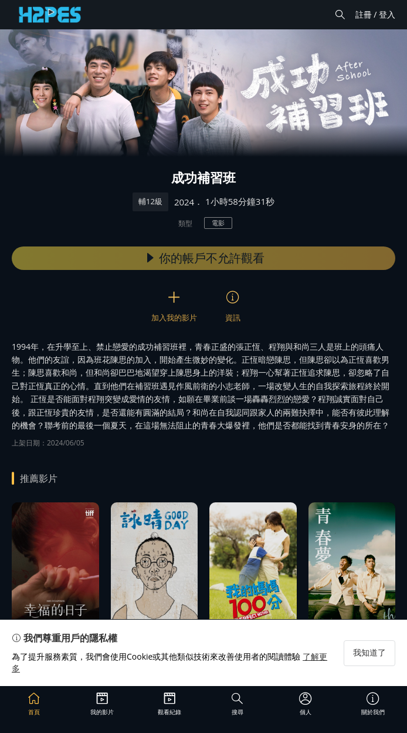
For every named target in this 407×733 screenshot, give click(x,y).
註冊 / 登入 (375, 14)
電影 (218, 222)
